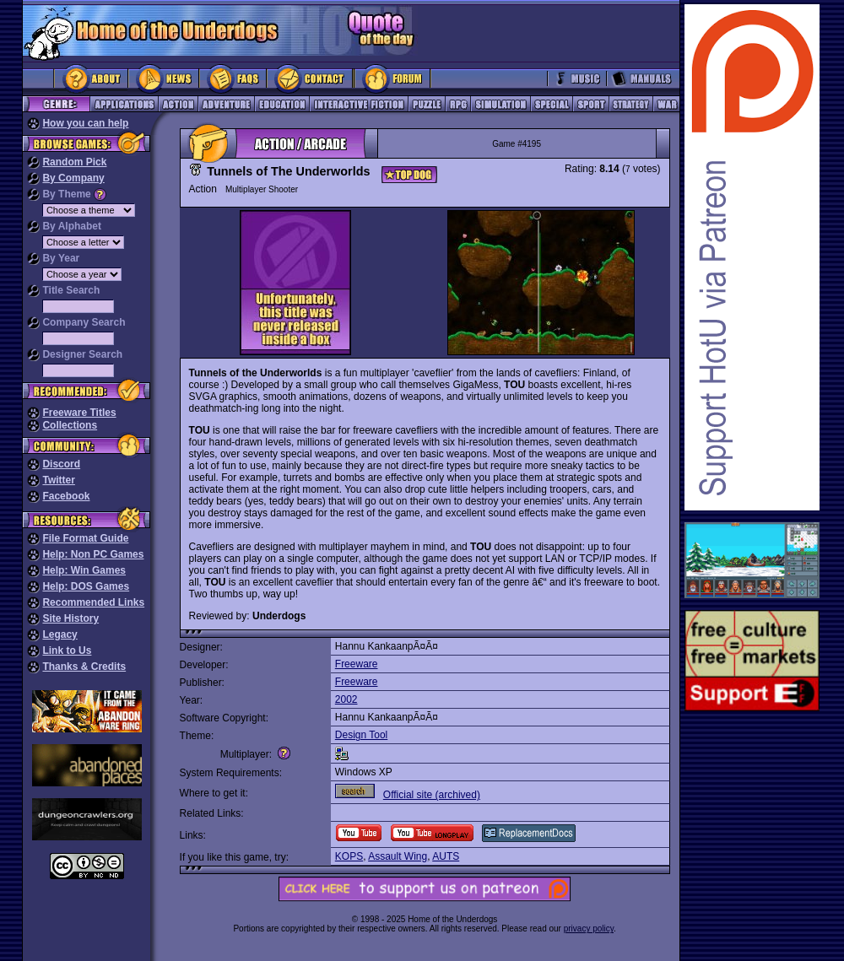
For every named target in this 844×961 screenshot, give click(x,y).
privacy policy (589, 928)
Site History (70, 618)
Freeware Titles (79, 412)
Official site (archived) (431, 795)
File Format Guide (85, 538)
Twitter (58, 480)
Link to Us (66, 650)
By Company (73, 178)
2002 (346, 699)
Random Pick (74, 162)
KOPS (349, 856)
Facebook (65, 496)
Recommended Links (93, 602)
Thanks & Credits (84, 666)
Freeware (356, 664)
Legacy (59, 634)
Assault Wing (397, 856)
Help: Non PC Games (92, 554)
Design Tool (361, 735)
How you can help (85, 123)
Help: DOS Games (85, 586)
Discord (61, 464)
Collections (69, 425)
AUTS (445, 856)
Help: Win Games (84, 570)
